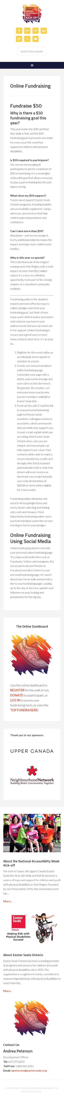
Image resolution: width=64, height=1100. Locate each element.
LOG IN (15, 700)
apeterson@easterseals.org (29, 1070)
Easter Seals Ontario (40, 1088)
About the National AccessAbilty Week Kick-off (31, 863)
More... (7, 901)
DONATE (16, 695)
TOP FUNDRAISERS (24, 710)
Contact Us (11, 1044)
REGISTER (17, 690)
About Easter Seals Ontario (23, 954)
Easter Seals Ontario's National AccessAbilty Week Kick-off (32, 13)
